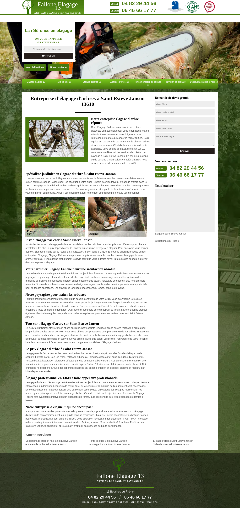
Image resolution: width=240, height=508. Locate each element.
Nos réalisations (34, 67)
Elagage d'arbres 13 (36, 82)
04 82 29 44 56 (139, 3)
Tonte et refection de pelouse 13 (148, 83)
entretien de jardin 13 (176, 82)
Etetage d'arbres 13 (92, 82)
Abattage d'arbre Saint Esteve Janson (109, 444)
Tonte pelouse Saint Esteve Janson (108, 440)
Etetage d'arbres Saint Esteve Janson (173, 440)
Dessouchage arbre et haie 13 (204, 82)
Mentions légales (144, 502)
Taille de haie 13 (63, 82)
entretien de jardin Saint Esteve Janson (46, 444)
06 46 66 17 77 (139, 10)
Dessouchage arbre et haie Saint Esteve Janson (51, 440)
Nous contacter (59, 67)
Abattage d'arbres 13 (119, 82)
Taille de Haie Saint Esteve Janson (171, 444)
